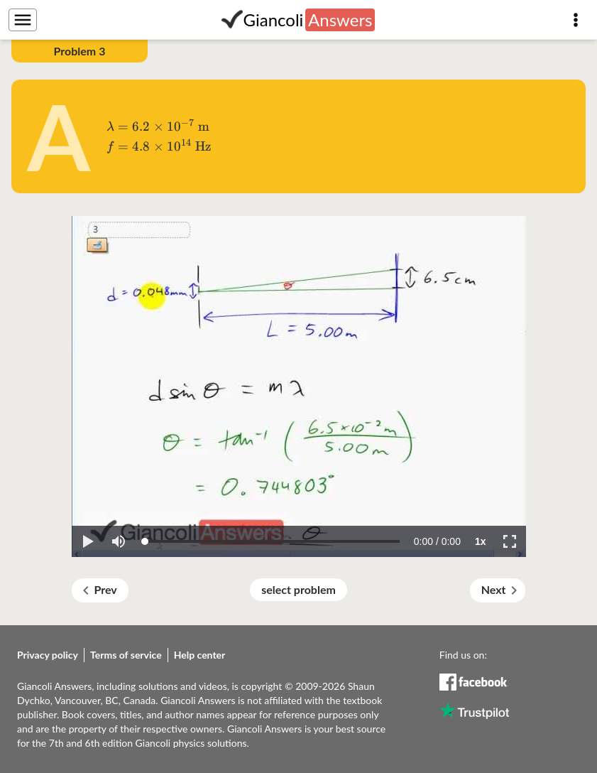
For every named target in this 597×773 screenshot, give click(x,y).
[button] (87, 541)
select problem (298, 589)
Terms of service (126, 655)
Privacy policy (47, 655)
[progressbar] (437, 541)
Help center (200, 655)
